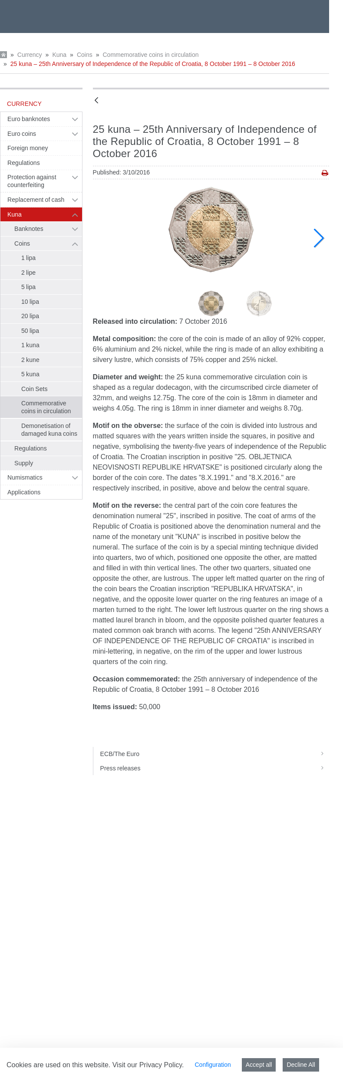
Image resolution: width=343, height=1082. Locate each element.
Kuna (59, 54)
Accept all (259, 1064)
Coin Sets (34, 388)
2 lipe (28, 272)
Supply (23, 463)
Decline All (301, 1064)
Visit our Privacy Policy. (148, 1065)
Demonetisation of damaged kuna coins (49, 429)
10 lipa (30, 301)
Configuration (213, 1064)
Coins (84, 54)
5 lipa (28, 286)
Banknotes (28, 228)
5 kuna (30, 374)
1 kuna (30, 345)
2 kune (30, 359)
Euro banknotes (28, 118)
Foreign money (27, 148)
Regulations (23, 162)
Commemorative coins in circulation (150, 54)
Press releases (215, 768)
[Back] (96, 101)
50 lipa (30, 330)
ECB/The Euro (215, 753)
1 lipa (28, 257)
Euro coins (21, 133)
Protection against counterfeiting (31, 181)
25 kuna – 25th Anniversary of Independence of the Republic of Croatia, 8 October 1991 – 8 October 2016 (152, 63)
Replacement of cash (35, 199)
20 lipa (30, 315)
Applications (23, 492)
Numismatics (25, 477)
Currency (29, 54)
